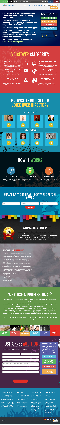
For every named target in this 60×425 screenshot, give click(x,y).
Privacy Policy (48, 403)
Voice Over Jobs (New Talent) (51, 405)
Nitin (51, 122)
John (37, 122)
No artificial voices (49, 366)
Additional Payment (35, 410)
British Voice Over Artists (7, 399)
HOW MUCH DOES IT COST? (49, 25)
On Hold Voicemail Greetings (22, 398)
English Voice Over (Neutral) (8, 403)
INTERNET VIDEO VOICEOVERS (12, 69)
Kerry (23, 122)
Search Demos (54, 7)
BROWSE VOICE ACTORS (49, 28)
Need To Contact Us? (49, 398)
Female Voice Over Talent (7, 396)
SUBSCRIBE (30, 207)
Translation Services (35, 406)
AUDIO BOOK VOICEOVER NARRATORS (47, 79)
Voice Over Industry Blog (36, 395)
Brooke (8, 139)
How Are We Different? (35, 396)
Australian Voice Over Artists (8, 401)
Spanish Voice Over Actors (7, 402)
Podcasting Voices (20, 408)
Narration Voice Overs (21, 396)
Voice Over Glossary (49, 408)
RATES (31, 1)
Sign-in (46, 395)
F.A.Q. (32, 398)
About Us (33, 409)
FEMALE (56, 1)
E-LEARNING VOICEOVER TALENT (47, 61)
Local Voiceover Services (36, 402)
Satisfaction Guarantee (49, 401)
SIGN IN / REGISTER (44, 1)
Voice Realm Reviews (35, 401)
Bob (8, 122)
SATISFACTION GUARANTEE (49, 21)
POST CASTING (16, 1)
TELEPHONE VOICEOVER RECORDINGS (47, 70)
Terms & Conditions (49, 402)
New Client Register (49, 396)
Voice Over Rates (34, 399)
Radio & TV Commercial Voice (23, 395)
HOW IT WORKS (25, 1)
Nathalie (51, 139)
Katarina (22, 139)
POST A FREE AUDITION (49, 18)
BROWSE (10, 1)
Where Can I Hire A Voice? (50, 399)
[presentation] (11, 376)
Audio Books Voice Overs (22, 401)
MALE (51, 1)
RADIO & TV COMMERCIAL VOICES (12, 61)
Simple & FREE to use (49, 356)
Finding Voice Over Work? (50, 406)
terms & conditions (32, 375)
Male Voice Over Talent (7, 395)
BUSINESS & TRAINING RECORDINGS (12, 79)
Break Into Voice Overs (50, 409)
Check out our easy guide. (12, 42)
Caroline (37, 139)
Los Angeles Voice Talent (7, 406)
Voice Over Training (35, 408)
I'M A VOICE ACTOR (4, 1)
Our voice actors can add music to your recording (48, 371)
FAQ (21, 1)
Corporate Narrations (21, 399)
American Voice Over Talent (8, 398)
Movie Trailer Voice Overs (22, 406)
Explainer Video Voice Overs (22, 402)
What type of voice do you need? (33, 5)
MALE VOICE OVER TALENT (30, 112)
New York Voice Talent (7, 405)
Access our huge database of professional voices (49, 361)
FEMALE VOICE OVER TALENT (30, 130)
